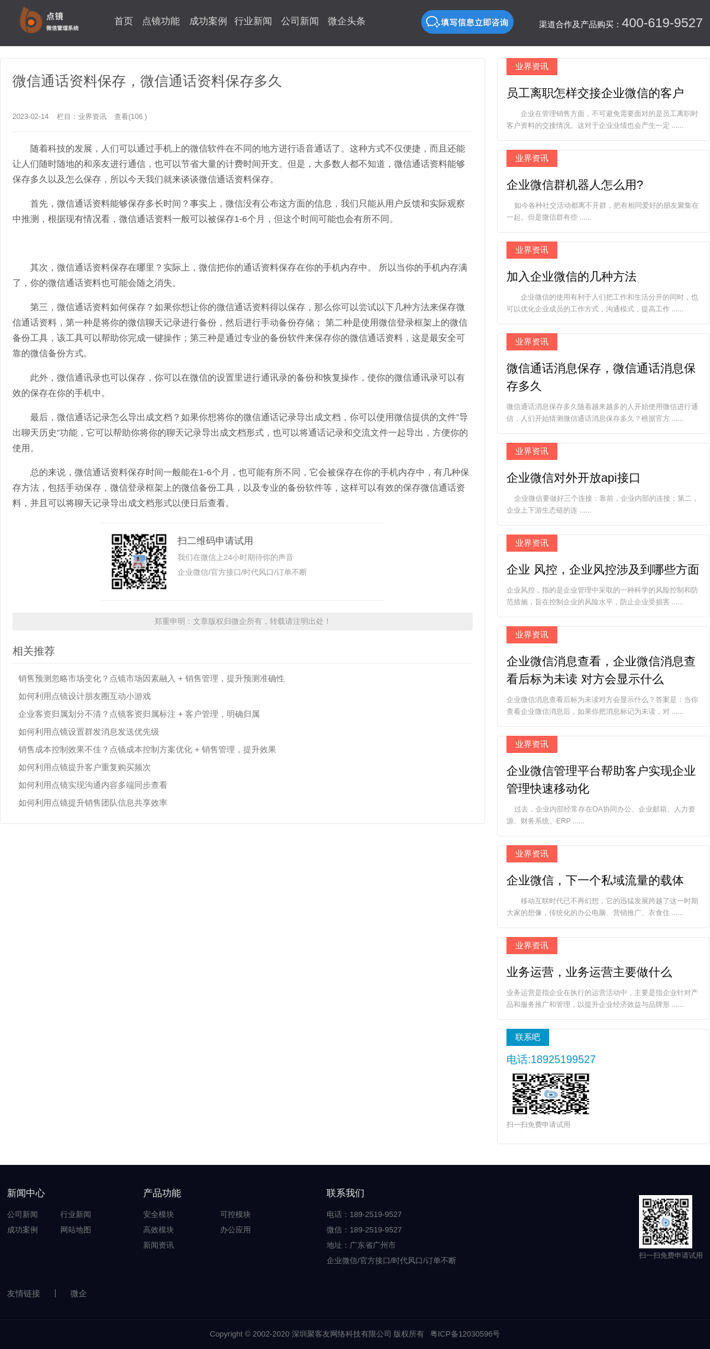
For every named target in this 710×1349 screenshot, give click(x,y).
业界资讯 (92, 116)
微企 (78, 1293)
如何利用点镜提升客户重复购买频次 (84, 767)
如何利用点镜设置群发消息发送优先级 (88, 731)
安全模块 (158, 1214)
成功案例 (208, 21)
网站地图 (75, 1229)
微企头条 (347, 21)
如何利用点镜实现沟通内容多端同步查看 (92, 785)
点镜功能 (161, 21)
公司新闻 (300, 21)
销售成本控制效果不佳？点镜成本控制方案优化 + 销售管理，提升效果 (147, 749)
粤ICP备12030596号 (465, 1333)
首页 (123, 21)
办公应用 (235, 1229)
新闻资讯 (158, 1245)
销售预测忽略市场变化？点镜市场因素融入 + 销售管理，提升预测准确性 (151, 678)
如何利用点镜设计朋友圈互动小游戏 (84, 696)
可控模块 (235, 1214)
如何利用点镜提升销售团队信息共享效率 (92, 802)
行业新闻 (253, 21)
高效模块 (158, 1229)
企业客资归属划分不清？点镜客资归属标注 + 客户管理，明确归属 (139, 714)
